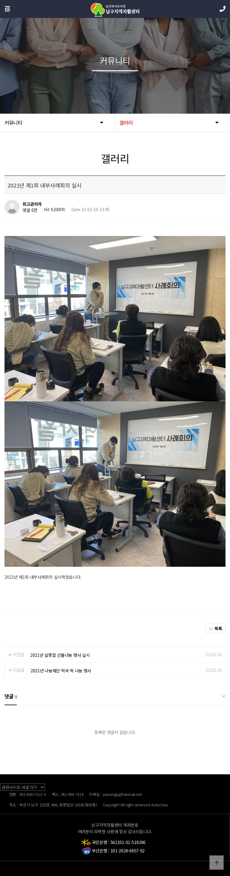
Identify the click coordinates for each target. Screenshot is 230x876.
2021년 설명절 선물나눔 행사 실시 (60, 655)
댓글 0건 (29, 210)
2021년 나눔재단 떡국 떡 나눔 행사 (61, 670)
